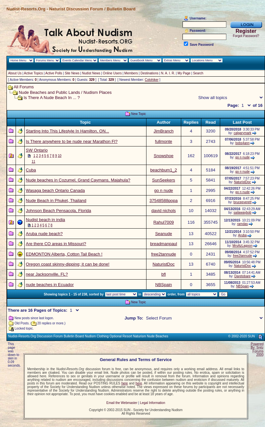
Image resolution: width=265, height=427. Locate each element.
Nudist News (91, 73)
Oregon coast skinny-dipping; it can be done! (67, 264)
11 (33, 161)
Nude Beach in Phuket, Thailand (56, 200)
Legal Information (152, 403)
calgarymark (242, 133)
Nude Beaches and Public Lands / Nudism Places (65, 92)
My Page (184, 73)
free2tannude (163, 254)
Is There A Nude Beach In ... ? (52, 97)
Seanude (163, 233)
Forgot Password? (246, 36)
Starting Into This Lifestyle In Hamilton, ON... (67, 131)
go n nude (242, 157)
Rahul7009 (163, 222)
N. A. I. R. (168, 73)
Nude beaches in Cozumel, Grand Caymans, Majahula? (78, 180)
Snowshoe (163, 155)
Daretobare (242, 276)
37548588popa (163, 200)
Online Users (112, 73)
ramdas (242, 224)
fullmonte (163, 141)
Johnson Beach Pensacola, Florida (58, 210)
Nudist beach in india (45, 219)
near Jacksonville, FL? (47, 274)
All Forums (24, 86)
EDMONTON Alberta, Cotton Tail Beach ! (64, 254)
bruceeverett (242, 202)
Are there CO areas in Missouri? (56, 243)
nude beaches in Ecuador (50, 284)
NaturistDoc (242, 182)
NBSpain (163, 284)
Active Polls (53, 73)
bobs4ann (242, 143)
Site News (72, 73)
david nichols (163, 210)
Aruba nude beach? (44, 233)
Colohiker (151, 80)
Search (198, 73)
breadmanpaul (163, 243)
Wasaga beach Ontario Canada (55, 190)
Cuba (31, 170)
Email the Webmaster (122, 403)
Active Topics (33, 73)
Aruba (242, 235)
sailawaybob (242, 212)
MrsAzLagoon (243, 245)
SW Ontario (37, 150)
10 (59, 155)
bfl (163, 274)
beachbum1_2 (163, 170)
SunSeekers (163, 180)
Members (131, 73)
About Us (14, 73)
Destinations (149, 73)
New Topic (138, 114)
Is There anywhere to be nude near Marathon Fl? (72, 141)
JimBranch (163, 131)
